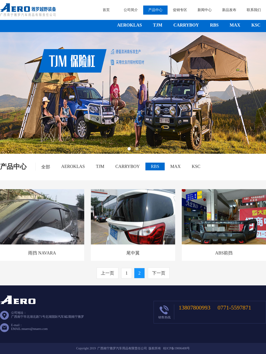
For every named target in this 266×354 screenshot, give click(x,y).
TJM (157, 25)
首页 (106, 10)
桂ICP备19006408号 (176, 348)
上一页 (107, 273)
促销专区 (180, 10)
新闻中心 (205, 10)
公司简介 (131, 10)
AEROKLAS (129, 25)
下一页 (158, 273)
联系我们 (254, 10)
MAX (235, 25)
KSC (255, 25)
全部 (45, 166)
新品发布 (229, 10)
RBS (214, 25)
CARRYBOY (186, 25)
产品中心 (155, 10)
